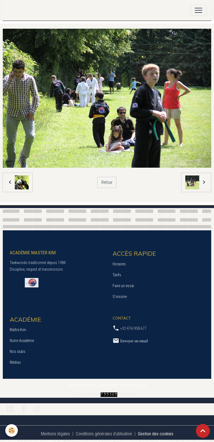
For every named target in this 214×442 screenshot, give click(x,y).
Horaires (119, 264)
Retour (107, 182)
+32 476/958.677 (133, 328)
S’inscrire (120, 296)
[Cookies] (12, 430)
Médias (15, 362)
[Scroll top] (203, 431)
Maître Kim (18, 330)
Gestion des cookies (155, 433)
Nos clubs (17, 351)
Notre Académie (22, 340)
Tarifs (117, 275)
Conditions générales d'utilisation (104, 433)
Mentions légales (55, 433)
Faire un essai (123, 286)
